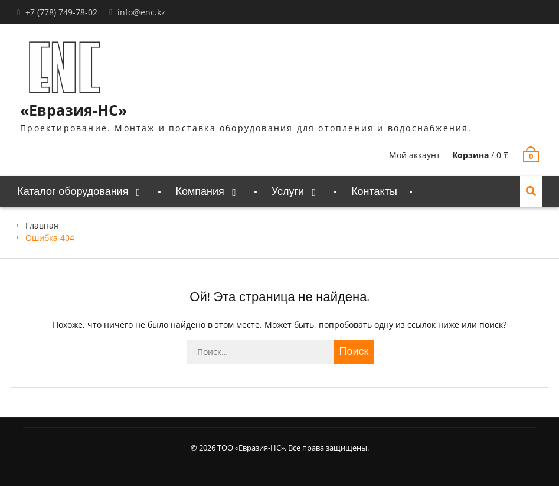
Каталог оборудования (72, 191)
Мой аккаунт (414, 155)
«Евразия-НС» (73, 110)
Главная (41, 225)
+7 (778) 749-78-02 (61, 12)
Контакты (374, 191)
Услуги (288, 191)
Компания (199, 191)
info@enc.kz (141, 12)
